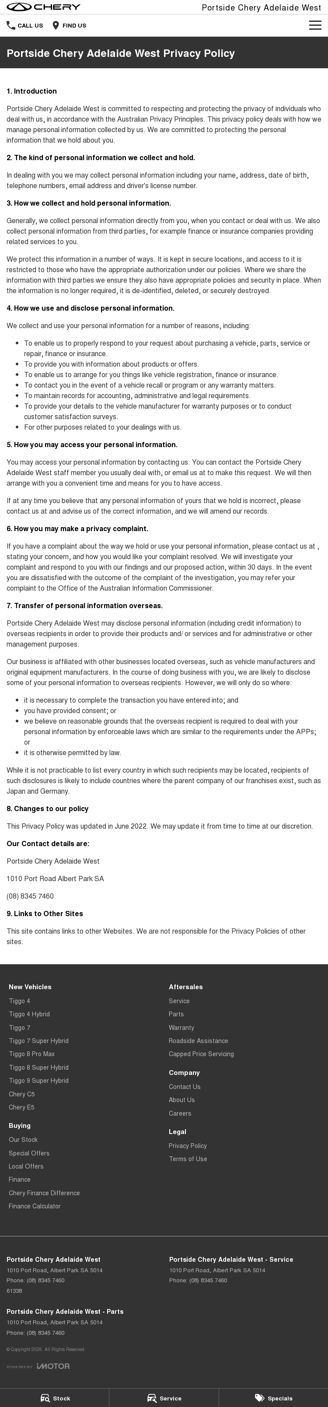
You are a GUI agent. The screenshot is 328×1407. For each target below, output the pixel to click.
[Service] (163, 1398)
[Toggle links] (38, 1366)
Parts (176, 1013)
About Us (182, 1099)
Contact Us (185, 1086)
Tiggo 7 (19, 1027)
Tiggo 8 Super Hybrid (39, 1067)
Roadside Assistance (198, 1040)
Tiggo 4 (19, 1000)
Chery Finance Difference (44, 1192)
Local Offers (26, 1166)
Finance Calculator (35, 1205)
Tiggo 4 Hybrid (29, 1013)
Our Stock (23, 1139)
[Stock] (54, 1398)
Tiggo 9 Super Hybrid (39, 1080)
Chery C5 (22, 1093)
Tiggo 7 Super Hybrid (39, 1040)
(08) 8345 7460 (30, 896)
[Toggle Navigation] (315, 25)
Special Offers (29, 1152)
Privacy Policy (188, 1145)
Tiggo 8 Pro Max (32, 1053)
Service (179, 1000)
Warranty (181, 1027)
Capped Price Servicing (201, 1053)
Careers (180, 1113)
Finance (20, 1179)
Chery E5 (22, 1106)
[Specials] (273, 1398)
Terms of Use (188, 1158)
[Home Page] (44, 7)
